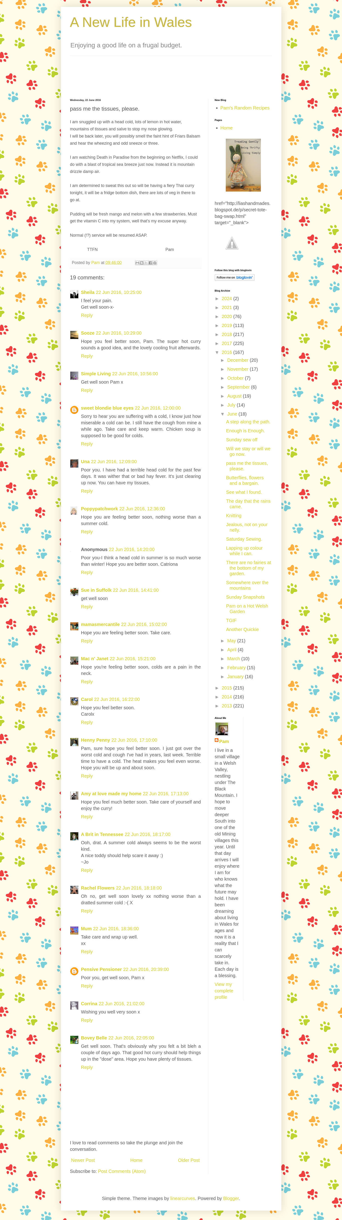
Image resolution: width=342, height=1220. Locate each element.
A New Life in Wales (131, 22)
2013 (227, 705)
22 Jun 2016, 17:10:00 (134, 740)
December (238, 360)
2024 (227, 298)
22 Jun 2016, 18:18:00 (139, 887)
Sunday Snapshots (245, 597)
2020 (227, 316)
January (236, 676)
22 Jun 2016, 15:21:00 (132, 658)
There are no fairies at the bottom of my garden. (248, 568)
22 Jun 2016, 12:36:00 (142, 508)
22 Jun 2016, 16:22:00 (117, 699)
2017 (227, 343)
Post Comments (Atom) (122, 1171)
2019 (227, 325)
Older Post (189, 1160)
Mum (86, 928)
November (238, 369)
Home (136, 1160)
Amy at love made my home (111, 793)
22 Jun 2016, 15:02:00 (144, 624)
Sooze (88, 333)
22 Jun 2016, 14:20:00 (132, 549)
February (237, 667)
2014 (227, 696)
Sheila (88, 292)
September (239, 387)
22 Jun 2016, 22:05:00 (131, 1037)
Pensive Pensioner (101, 969)
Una (85, 461)
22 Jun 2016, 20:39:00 (146, 969)
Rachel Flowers (98, 887)
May (232, 640)
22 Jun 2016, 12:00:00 (158, 407)
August (235, 396)
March (234, 658)
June (232, 413)
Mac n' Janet (94, 658)
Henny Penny (95, 740)
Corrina (89, 1003)
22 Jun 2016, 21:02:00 (121, 1003)
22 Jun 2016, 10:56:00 (135, 373)
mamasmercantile (100, 624)
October (236, 378)
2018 (227, 334)
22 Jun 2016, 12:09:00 (114, 461)
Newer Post (83, 1160)
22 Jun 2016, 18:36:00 (116, 928)
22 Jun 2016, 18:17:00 (147, 834)
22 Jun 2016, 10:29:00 (118, 333)
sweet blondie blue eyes (107, 407)
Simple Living (96, 373)
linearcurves (182, 1198)
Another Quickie (242, 629)
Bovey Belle (94, 1037)
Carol (87, 699)
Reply (87, 315)
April (232, 649)
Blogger (231, 1198)
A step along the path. (248, 421)
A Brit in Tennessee (102, 834)
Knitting (234, 515)
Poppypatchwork (99, 508)
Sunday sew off (241, 439)
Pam (224, 741)
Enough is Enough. (245, 430)
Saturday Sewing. (244, 539)
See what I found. (244, 492)
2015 (227, 687)
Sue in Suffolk (96, 590)
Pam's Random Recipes (245, 107)
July (232, 405)
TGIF (231, 620)
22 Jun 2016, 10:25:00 (118, 292)
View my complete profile (224, 991)
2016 (227, 352)
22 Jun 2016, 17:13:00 (166, 793)
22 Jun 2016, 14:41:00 (136, 590)
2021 (227, 307)
